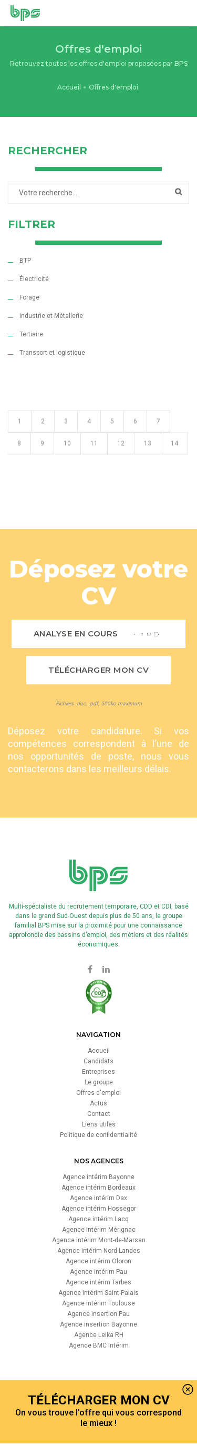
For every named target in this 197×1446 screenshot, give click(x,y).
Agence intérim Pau (98, 1271)
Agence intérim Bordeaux (98, 1187)
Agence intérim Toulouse (98, 1303)
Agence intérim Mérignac (99, 1229)
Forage (29, 297)
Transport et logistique (52, 352)
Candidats (98, 1061)
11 (94, 458)
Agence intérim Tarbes (98, 1282)
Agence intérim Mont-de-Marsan (99, 1240)
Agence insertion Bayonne (98, 1324)
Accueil (69, 87)
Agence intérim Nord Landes (98, 1250)
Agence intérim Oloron (98, 1261)
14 (174, 458)
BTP (25, 260)
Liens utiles (99, 1124)
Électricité (34, 279)
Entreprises (98, 1071)
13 (147, 458)
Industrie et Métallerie (51, 316)
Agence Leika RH (98, 1335)
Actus (98, 1103)
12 (121, 458)
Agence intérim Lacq (98, 1219)
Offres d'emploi (98, 1092)
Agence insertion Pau (98, 1314)
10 (67, 458)
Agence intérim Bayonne (98, 1177)
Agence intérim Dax (98, 1198)
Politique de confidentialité (98, 1135)
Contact (98, 1114)
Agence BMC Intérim (99, 1345)
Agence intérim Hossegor (98, 1208)
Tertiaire (31, 334)
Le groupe (99, 1082)
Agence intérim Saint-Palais (98, 1293)
